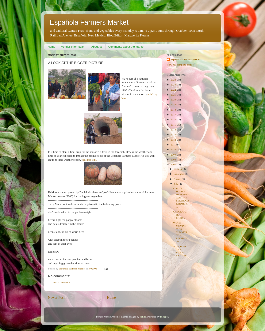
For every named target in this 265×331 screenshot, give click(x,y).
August (178, 179)
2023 (173, 84)
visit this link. (89, 159)
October (178, 168)
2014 (173, 129)
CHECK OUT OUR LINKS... (180, 214)
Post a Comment (61, 282)
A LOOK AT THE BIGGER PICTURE (180, 251)
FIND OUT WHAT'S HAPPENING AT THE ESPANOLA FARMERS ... (181, 197)
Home (51, 46)
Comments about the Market (126, 46)
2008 (173, 159)
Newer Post (56, 297)
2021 (173, 94)
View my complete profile (180, 64)
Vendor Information (73, 46)
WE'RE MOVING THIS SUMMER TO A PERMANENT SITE (180, 232)
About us (96, 46)
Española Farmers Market (89, 22)
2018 (173, 109)
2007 (173, 164)
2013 (173, 134)
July (176, 183)
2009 (173, 154)
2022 (173, 89)
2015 (173, 124)
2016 (173, 119)
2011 (173, 144)
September (179, 173)
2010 (173, 149)
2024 (173, 79)
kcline (143, 316)
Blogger (164, 316)
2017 (173, 114)
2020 (173, 99)
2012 (173, 139)
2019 (173, 104)
